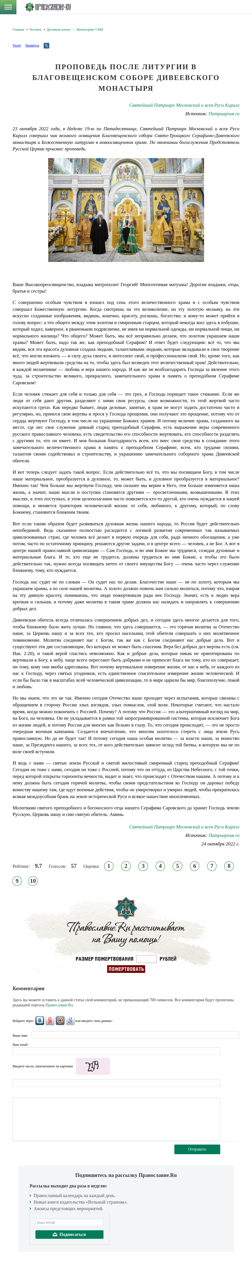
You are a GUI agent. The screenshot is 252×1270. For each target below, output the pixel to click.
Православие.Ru (59, 1005)
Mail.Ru (60, 1020)
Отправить (197, 1149)
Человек (35, 30)
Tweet (16, 45)
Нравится (32, 45)
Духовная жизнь (58, 30)
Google (70, 1020)
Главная (18, 30)
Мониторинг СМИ (90, 30)
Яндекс (49, 1020)
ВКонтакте (39, 1020)
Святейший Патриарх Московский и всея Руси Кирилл (184, 105)
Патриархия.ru (224, 113)
